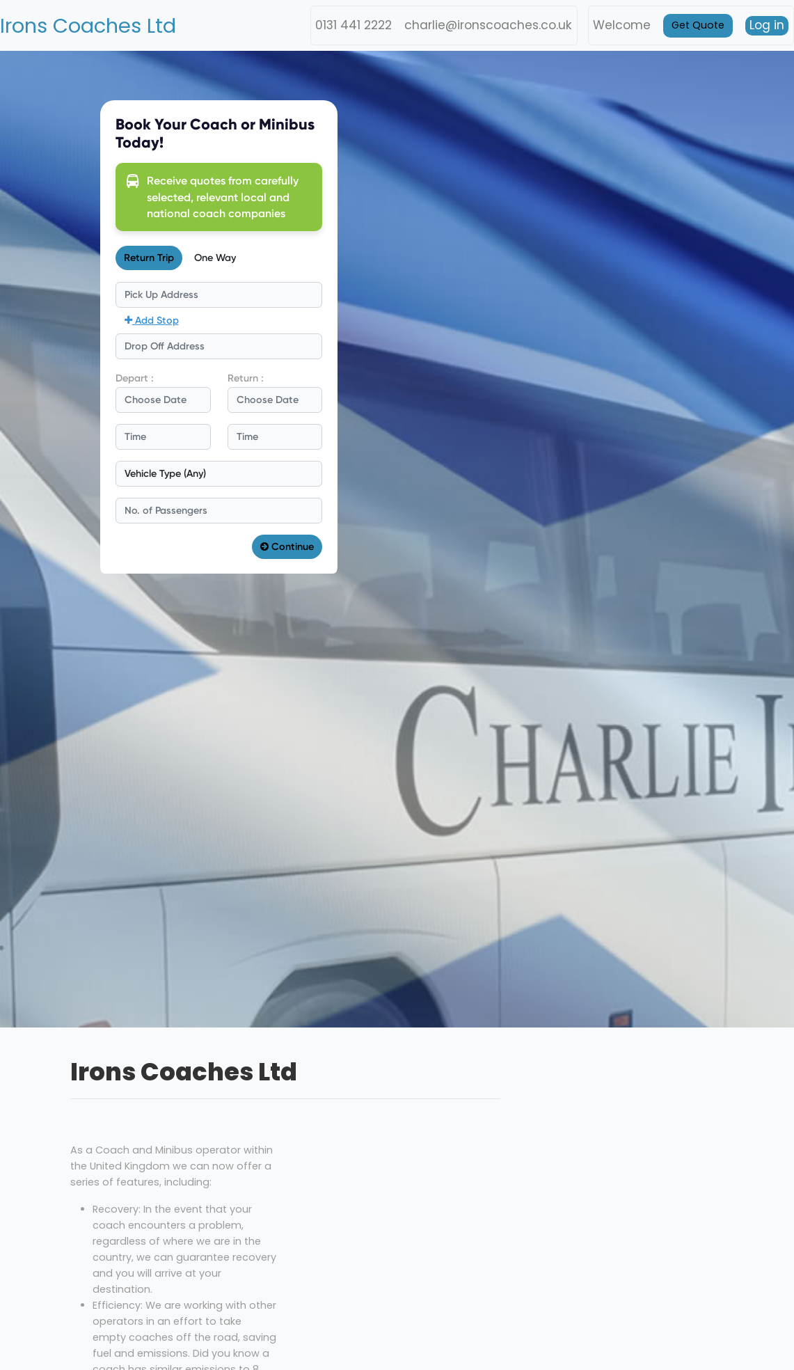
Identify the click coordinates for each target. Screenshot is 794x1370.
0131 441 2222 (353, 25)
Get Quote (698, 25)
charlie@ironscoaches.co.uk (488, 25)
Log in (766, 25)
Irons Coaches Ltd (88, 26)
